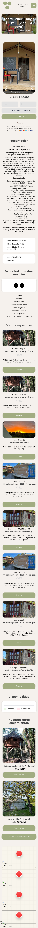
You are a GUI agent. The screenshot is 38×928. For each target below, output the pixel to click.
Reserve (19, 370)
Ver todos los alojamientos (19, 837)
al (21, 104)
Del (5, 104)
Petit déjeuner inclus (19, 443)
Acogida (11, 30)
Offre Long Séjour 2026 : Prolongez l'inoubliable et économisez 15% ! (19, 484)
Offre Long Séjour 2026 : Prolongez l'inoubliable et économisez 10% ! (19, 575)
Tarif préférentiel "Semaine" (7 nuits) (19, 532)
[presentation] (7, 88)
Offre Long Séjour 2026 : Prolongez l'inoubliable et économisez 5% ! (19, 622)
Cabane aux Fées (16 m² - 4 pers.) (19, 766)
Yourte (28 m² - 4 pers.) (19, 819)
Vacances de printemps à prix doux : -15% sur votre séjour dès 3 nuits (19, 397)
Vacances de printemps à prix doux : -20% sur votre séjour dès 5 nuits (19, 351)
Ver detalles (19, 775)
